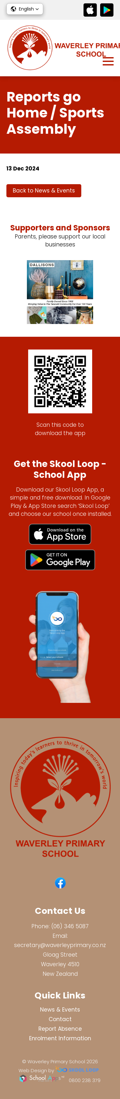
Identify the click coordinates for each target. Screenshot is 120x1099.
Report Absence (60, 1029)
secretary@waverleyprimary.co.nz (60, 945)
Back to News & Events (44, 190)
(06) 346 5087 (70, 926)
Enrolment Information (60, 1038)
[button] (25, 9)
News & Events (60, 1009)
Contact (60, 1019)
